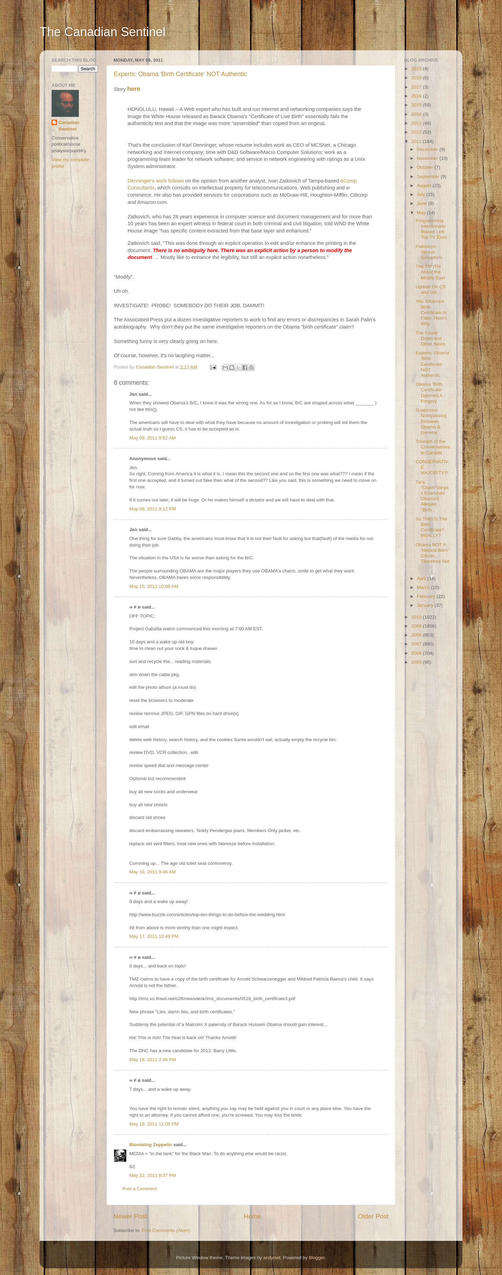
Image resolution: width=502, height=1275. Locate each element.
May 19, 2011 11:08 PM (153, 1124)
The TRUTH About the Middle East (430, 272)
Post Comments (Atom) (166, 1230)
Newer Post (130, 1216)
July (421, 194)
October (426, 167)
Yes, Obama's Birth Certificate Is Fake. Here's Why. (431, 312)
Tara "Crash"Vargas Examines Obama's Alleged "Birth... (432, 495)
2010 (417, 617)
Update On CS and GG (431, 289)
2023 (417, 68)
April (422, 578)
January (426, 605)
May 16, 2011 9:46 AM (152, 871)
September (429, 176)
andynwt (271, 1257)
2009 (417, 626)
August (425, 185)
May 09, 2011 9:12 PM (152, 508)
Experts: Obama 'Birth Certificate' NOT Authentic (180, 74)
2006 (417, 653)
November (428, 158)
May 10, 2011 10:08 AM (153, 586)
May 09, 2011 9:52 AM (152, 437)
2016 (417, 96)
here (133, 88)
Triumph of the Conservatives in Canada (433, 447)
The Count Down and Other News (430, 338)
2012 (417, 132)
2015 (417, 104)
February (427, 596)
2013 (417, 123)
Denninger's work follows (156, 181)
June (422, 203)
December (428, 149)
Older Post (373, 1216)
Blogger (317, 1257)
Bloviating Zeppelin (150, 1144)
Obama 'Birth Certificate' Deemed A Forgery (429, 393)
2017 (417, 87)
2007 (417, 643)
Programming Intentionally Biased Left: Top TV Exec (431, 229)
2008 (417, 635)
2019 (417, 77)
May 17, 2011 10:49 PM (153, 936)
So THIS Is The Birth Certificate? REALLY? (431, 527)
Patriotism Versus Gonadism (429, 252)
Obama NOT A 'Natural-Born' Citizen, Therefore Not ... (432, 556)
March (424, 587)
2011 (417, 141)
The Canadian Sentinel (102, 32)
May (422, 212)
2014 (417, 114)
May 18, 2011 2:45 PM (152, 1059)
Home (252, 1216)
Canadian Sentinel (68, 126)
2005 (417, 662)
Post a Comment (139, 1188)
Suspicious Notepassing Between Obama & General (431, 421)
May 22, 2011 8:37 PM (152, 1175)
